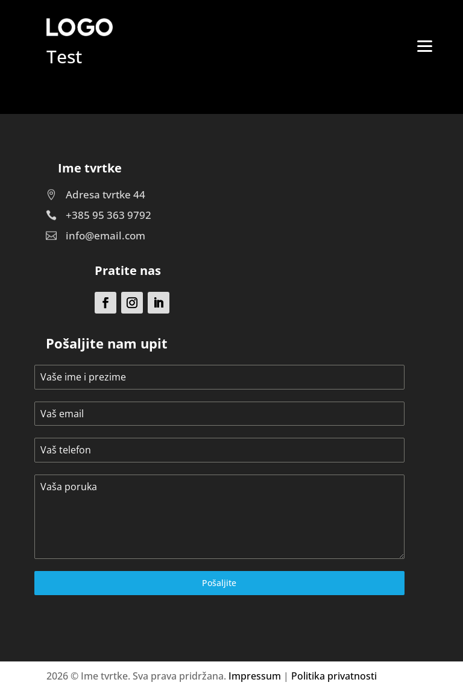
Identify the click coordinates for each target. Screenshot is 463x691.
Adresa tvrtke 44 (105, 194)
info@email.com (105, 235)
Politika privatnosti (334, 676)
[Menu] (425, 45)
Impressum (254, 676)
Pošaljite (219, 582)
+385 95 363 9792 (108, 215)
